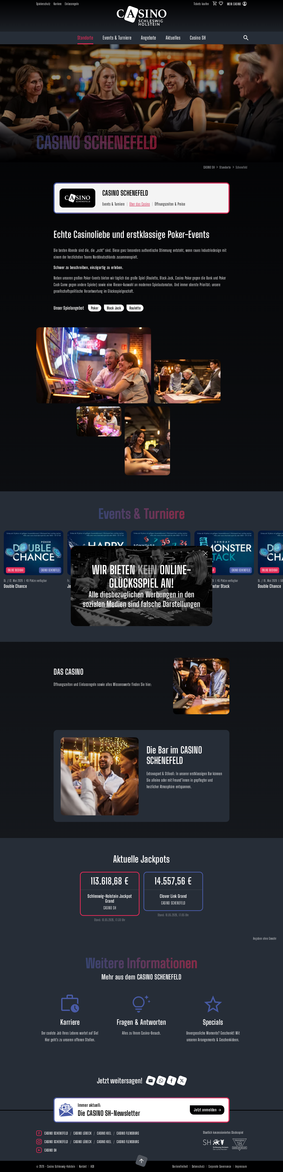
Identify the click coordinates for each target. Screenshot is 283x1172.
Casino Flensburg (128, 1133)
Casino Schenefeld (56, 1133)
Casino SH (50, 1150)
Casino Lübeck (82, 1133)
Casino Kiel (104, 1133)
